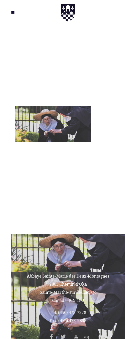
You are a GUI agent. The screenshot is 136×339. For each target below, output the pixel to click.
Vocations (68, 190)
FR (68, 230)
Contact (68, 222)
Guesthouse (68, 198)
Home (68, 173)
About (68, 182)
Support (68, 214)
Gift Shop (68, 206)
